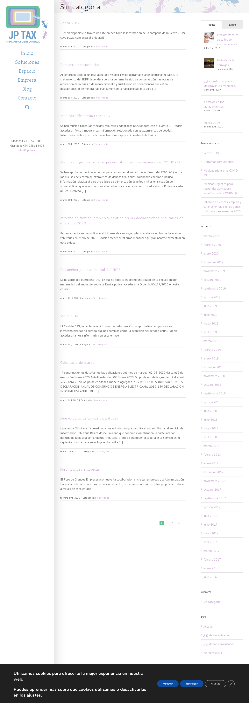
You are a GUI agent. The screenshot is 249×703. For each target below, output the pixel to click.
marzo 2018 (211, 446)
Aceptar (167, 683)
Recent (232, 24)
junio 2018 (210, 419)
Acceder (208, 626)
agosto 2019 (212, 297)
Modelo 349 (70, 316)
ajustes (62, 695)
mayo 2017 (210, 533)
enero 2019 (211, 358)
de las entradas (216, 635)
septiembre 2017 (214, 498)
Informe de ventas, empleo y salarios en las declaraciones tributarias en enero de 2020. (222, 206)
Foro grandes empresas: (80, 469)
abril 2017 (210, 542)
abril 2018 (210, 437)
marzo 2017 (211, 551)
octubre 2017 (212, 489)
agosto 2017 (212, 507)
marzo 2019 (211, 341)
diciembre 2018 (213, 367)
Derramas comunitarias (80, 65)
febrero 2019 (212, 350)
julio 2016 (210, 577)
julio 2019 (210, 306)
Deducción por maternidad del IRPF (90, 270)
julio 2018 (210, 411)
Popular (211, 24)
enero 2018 (211, 463)
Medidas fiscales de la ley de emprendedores (227, 39)
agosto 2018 (212, 402)
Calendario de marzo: (78, 362)
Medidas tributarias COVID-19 (85, 116)
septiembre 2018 (214, 393)
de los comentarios (218, 644)
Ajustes (215, 683)
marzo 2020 (211, 236)
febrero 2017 (212, 559)
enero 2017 (211, 568)
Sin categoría (101, 46)
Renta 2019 (70, 23)
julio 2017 (210, 516)
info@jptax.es (27, 150)
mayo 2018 (210, 428)
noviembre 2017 (214, 481)
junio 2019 (210, 315)
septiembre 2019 (214, 288)
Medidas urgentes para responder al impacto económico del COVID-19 (120, 162)
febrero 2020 (212, 245)
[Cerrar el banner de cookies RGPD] (231, 683)
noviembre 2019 (214, 271)
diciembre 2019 (213, 262)
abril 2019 (210, 332)
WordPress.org (212, 653)
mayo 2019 (210, 323)
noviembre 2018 (214, 376)
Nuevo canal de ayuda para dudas (89, 418)
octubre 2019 (212, 280)
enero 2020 (211, 253)
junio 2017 (210, 524)
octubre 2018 (212, 384)
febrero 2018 (212, 454)
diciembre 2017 (213, 472)
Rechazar (191, 683)
